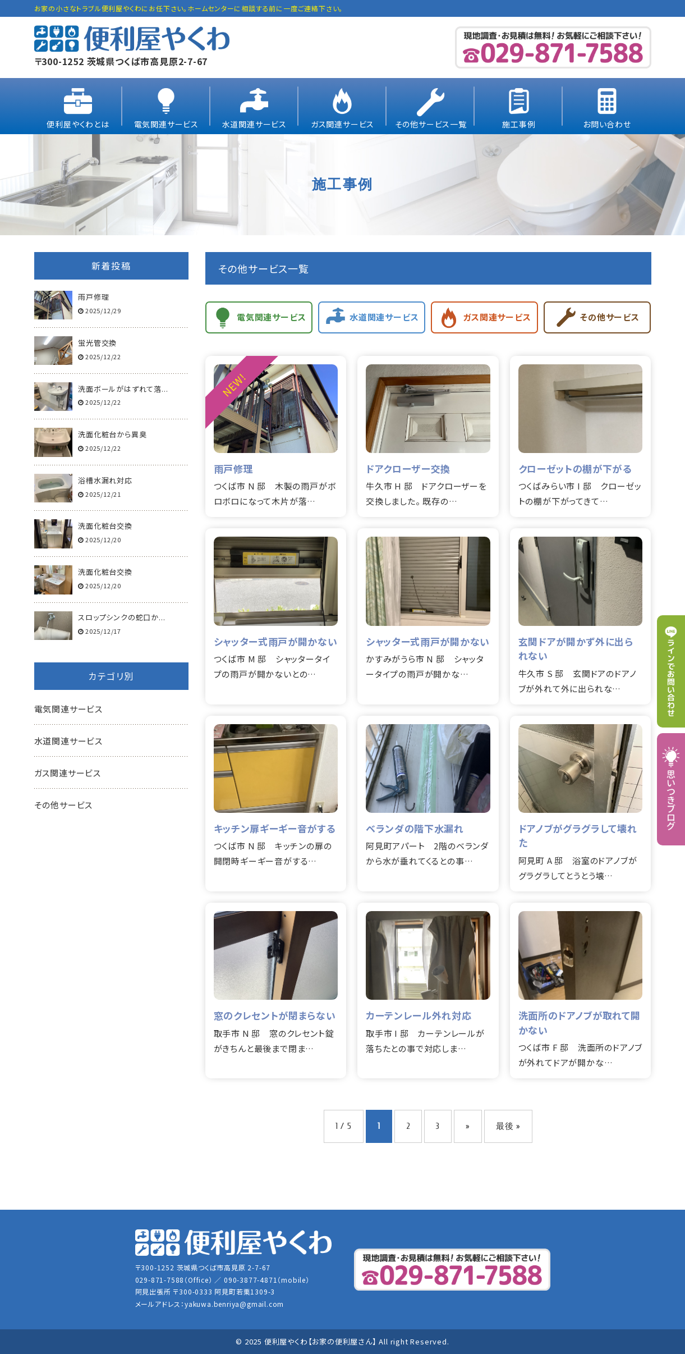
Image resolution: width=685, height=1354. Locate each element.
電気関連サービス (166, 124)
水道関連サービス (254, 124)
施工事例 (518, 124)
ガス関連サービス (342, 124)
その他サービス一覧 (431, 124)
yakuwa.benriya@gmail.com (234, 1304)
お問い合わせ (607, 124)
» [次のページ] (468, 1126)
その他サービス (63, 805)
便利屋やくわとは (78, 124)
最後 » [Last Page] (508, 1126)
